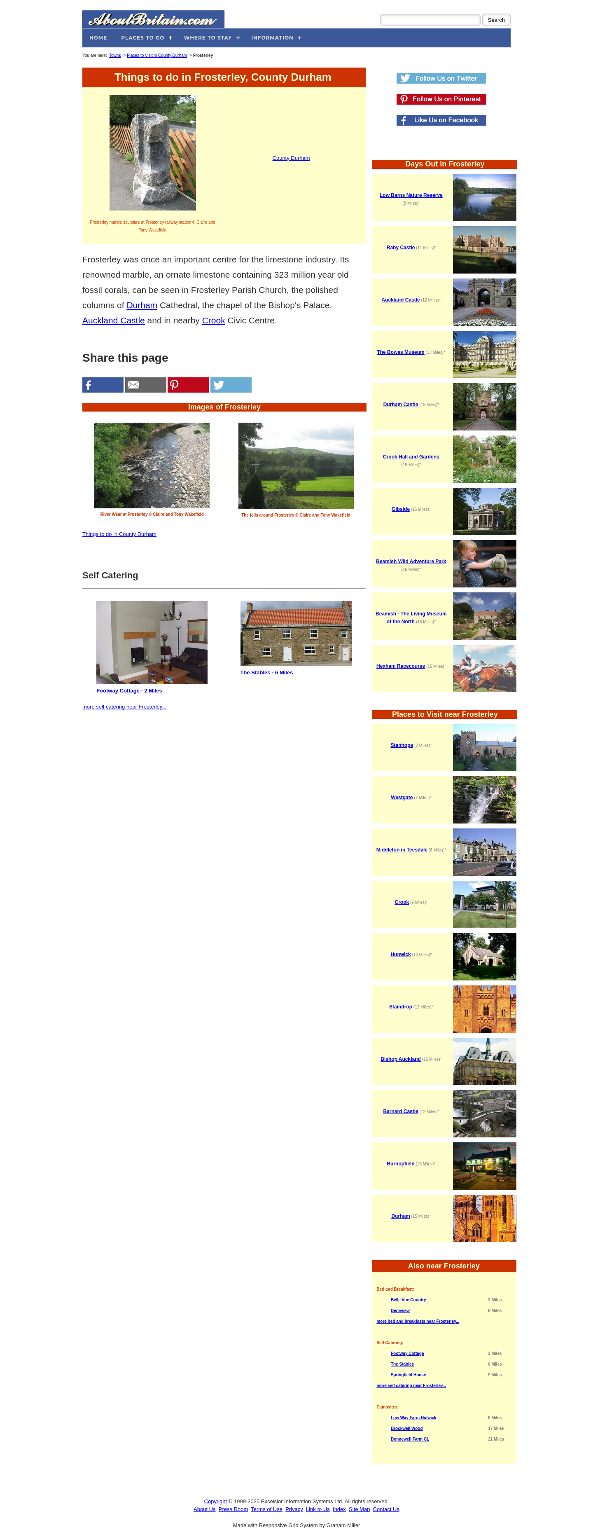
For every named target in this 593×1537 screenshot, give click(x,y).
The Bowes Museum (400, 352)
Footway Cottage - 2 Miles (152, 647)
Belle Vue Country (408, 1300)
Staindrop (400, 1007)
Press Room (233, 1509)
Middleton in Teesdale (401, 850)
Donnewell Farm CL (410, 1439)
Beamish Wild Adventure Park (411, 561)
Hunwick (400, 954)
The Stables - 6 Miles (296, 638)
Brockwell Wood (407, 1428)
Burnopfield (400, 1164)
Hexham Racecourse (400, 666)
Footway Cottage (407, 1353)
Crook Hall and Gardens (411, 457)
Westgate (402, 797)
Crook (213, 320)
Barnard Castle (400, 1111)
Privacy (294, 1509)
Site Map (359, 1509)
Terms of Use (266, 1509)
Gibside (401, 509)
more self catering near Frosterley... (124, 707)
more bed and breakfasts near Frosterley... (417, 1321)
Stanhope (402, 745)
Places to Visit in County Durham (157, 55)
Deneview (400, 1310)
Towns (115, 55)
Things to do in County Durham (119, 534)
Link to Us (318, 1509)
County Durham (291, 158)
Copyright (215, 1501)
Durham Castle (400, 404)
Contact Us (386, 1509)
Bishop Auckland (401, 1059)
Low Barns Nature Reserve (411, 195)
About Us (204, 1509)
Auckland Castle (113, 320)
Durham (141, 305)
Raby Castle (401, 247)
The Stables (402, 1364)
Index (339, 1509)
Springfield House (408, 1375)
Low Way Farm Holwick (414, 1417)
